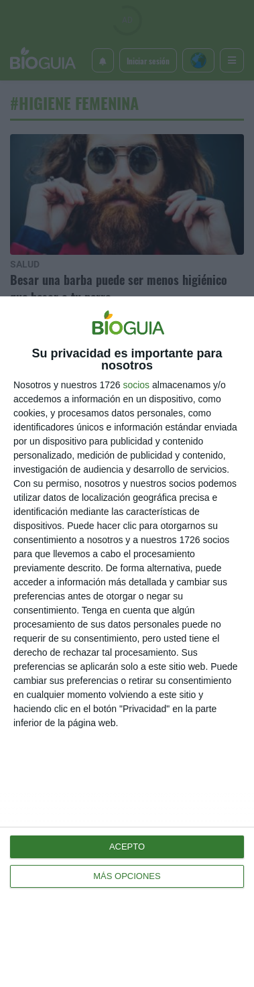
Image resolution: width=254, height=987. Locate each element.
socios (136, 385)
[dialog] (127, 641)
